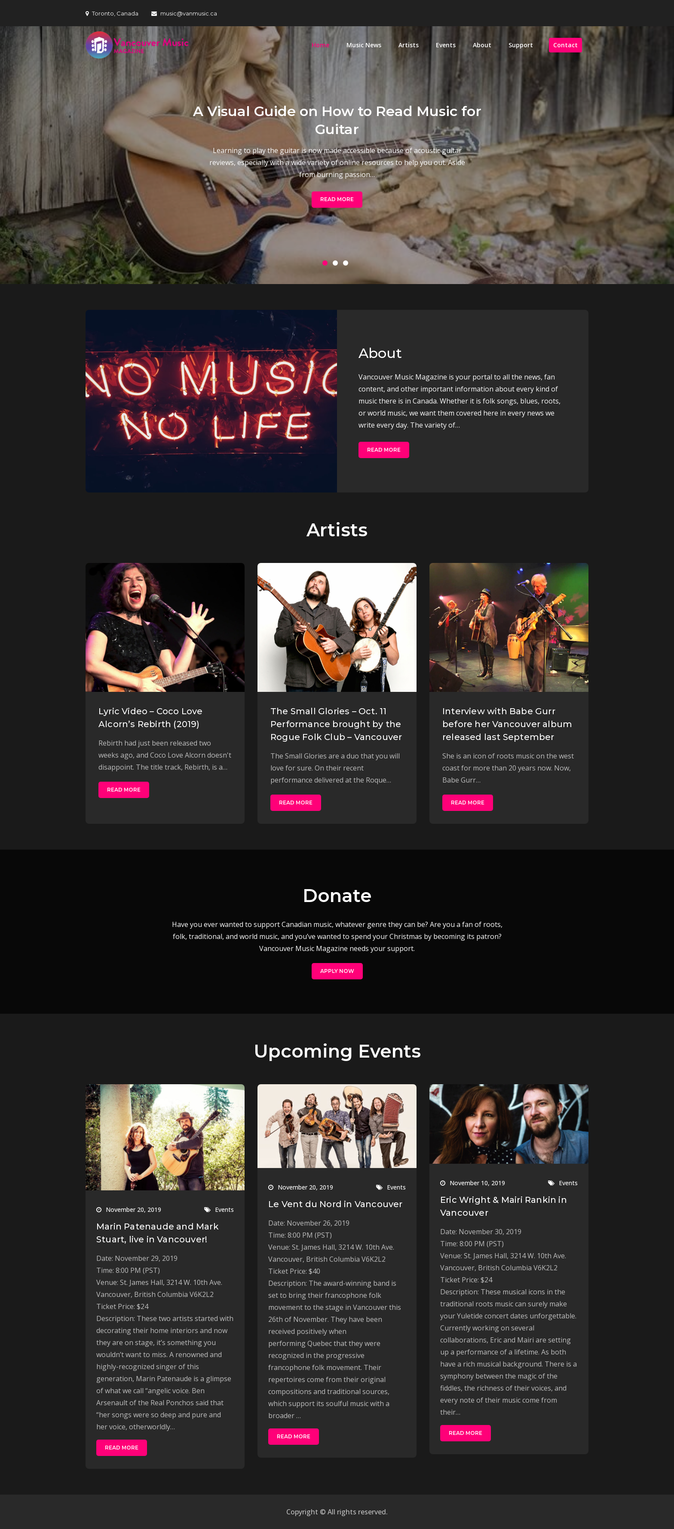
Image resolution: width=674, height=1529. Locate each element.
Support (521, 45)
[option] (337, 155)
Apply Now (337, 971)
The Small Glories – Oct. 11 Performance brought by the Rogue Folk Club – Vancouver (336, 724)
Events (446, 45)
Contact (565, 45)
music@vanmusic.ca (184, 13)
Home (320, 45)
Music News (363, 45)
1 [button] (326, 264)
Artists (408, 45)
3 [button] (347, 264)
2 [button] (337, 264)
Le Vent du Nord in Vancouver (335, 1204)
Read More (337, 199)
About (482, 45)
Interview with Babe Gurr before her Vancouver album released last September (507, 724)
